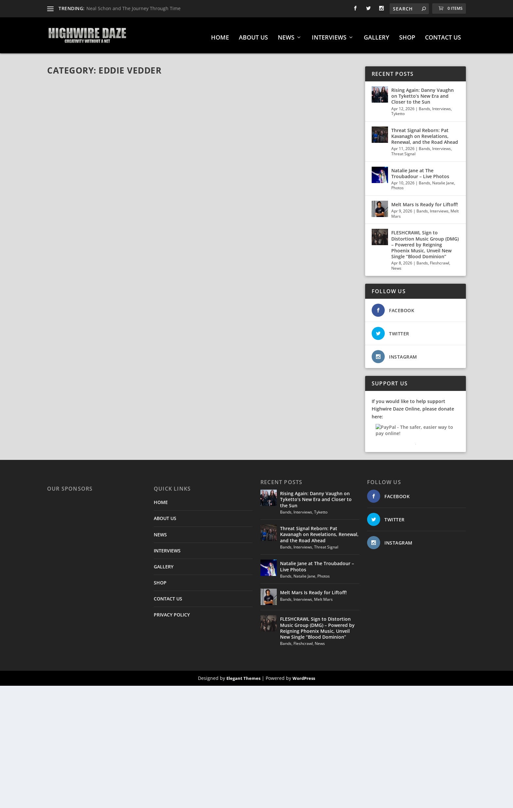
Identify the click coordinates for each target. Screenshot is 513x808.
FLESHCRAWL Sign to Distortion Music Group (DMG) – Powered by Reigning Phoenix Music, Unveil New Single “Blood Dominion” (425, 241)
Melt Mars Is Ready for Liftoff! (424, 201)
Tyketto (398, 110)
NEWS (286, 34)
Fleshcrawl (439, 259)
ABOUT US (253, 34)
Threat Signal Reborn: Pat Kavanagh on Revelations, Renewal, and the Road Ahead (424, 133)
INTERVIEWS (329, 34)
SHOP (407, 34)
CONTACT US (443, 34)
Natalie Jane (443, 179)
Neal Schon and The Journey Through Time (133, 8)
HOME (220, 34)
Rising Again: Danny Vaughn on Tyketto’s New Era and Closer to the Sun (422, 93)
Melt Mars (323, 596)
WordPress (303, 675)
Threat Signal (403, 150)
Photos (397, 184)
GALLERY (376, 34)
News (396, 265)
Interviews (441, 105)
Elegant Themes (243, 675)
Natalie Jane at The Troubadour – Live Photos (420, 170)
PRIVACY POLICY (172, 611)
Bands (424, 105)
